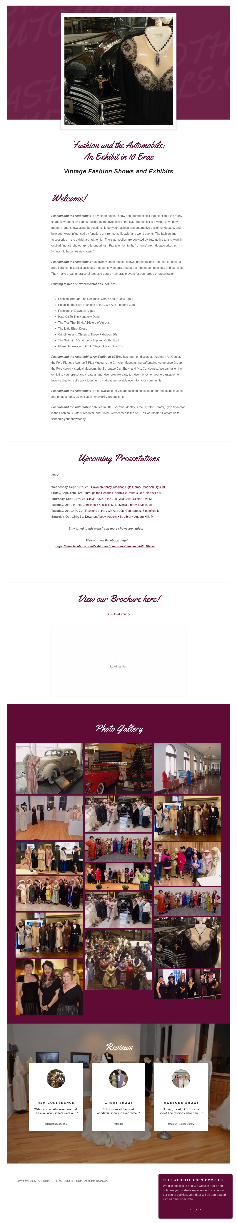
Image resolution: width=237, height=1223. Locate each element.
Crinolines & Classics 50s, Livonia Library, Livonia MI (117, 504)
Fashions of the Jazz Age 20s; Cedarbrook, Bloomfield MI (122, 510)
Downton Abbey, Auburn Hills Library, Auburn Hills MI (119, 516)
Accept (196, 1209)
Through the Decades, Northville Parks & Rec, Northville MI (123, 493)
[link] (118, 614)
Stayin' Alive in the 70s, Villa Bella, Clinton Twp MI (120, 498)
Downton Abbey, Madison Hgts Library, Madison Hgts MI (128, 487)
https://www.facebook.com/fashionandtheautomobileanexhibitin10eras (105, 546)
